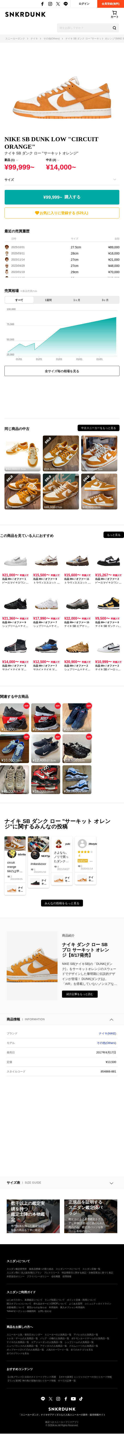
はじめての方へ (14, 1300)
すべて (19, 300)
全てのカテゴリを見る (82, 1349)
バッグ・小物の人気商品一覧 (54, 1338)
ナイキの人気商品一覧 (18, 1342)
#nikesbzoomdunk (38, 864)
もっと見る (113, 534)
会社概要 (55, 1276)
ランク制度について (55, 1300)
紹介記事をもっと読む (79, 994)
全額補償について (16, 1307)
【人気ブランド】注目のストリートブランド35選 (31, 1377)
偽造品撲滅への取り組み (41, 1269)
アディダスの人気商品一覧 (53, 1346)
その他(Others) (106, 1043)
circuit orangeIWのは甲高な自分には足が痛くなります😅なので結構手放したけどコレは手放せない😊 (14, 867)
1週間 (48, 300)
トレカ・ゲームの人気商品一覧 (22, 1338)
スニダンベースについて (68, 1269)
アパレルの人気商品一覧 (86, 1334)
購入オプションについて (19, 1303)
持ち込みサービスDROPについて (50, 1303)
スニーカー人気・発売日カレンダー (24, 1334)
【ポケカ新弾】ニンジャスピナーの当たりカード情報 (85, 1377)
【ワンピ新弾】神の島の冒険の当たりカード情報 (31, 1380)
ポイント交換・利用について (81, 1300)
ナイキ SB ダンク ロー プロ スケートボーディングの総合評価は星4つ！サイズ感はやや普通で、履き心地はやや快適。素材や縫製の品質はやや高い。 (85, 856)
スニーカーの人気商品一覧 (58, 1334)
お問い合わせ (45, 1311)
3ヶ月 (105, 300)
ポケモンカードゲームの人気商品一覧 (90, 1338)
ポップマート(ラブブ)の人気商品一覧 (25, 1349)
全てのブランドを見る (18, 1353)
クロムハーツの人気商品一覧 (83, 1346)
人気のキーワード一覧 (57, 1349)
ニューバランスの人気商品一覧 (22, 1346)
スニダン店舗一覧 (91, 1269)
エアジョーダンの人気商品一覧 (46, 1342)
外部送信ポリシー (16, 1276)
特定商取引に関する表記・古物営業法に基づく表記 (87, 1272)
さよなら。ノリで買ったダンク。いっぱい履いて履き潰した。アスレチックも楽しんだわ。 (61, 857)
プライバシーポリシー (38, 1276)
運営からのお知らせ (37, 1307)
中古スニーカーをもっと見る (98, 428)
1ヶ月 (76, 300)
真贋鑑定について (33, 1300)
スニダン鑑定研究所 (17, 1269)
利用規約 (53, 1307)
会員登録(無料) (111, 3)
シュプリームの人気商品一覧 (79, 1342)
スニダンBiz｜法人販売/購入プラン (24, 1272)
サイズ (9, 179)
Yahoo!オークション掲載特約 (21, 1311)
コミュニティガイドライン (98, 1303)
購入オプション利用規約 (72, 1307)
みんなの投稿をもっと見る (62, 903)
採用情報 (66, 1276)
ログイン (84, 3)
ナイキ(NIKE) (107, 1033)
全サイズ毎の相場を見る (62, 371)
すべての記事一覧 (67, 1380)
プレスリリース (52, 1272)
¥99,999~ (62, 197)
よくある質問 (75, 1303)
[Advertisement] (62, 398)
